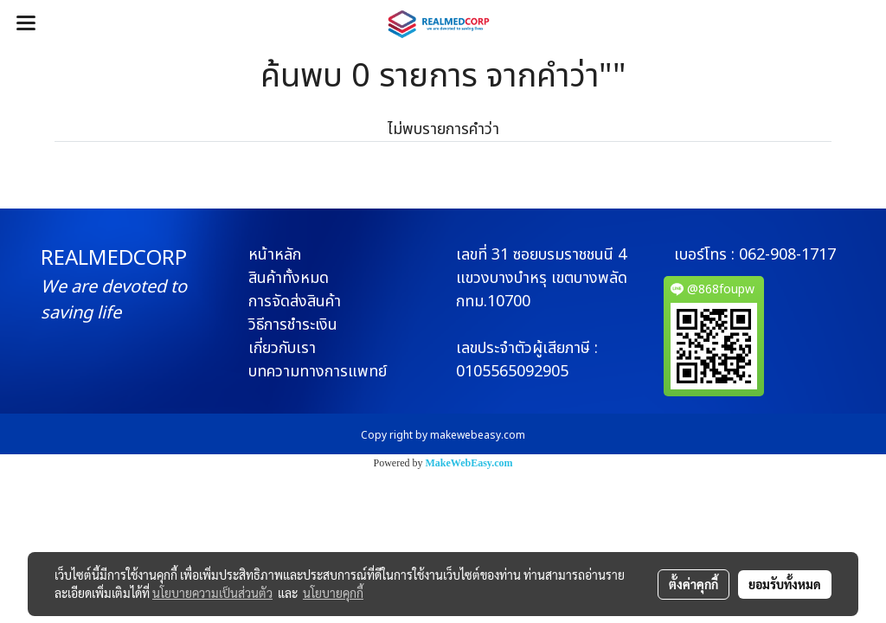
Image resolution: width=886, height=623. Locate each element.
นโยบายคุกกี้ (333, 593)
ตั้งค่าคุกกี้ (693, 584)
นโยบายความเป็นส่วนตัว (212, 593)
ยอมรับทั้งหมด (784, 584)
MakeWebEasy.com (469, 463)
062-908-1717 (787, 255)
